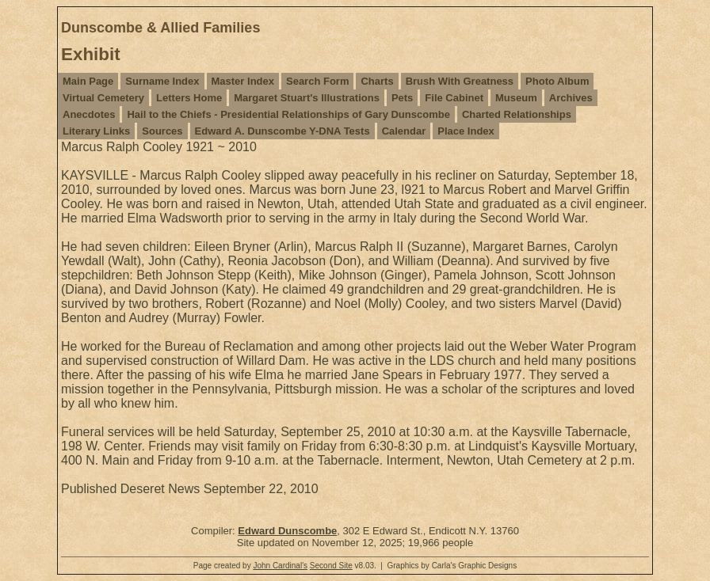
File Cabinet (454, 98)
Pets (402, 98)
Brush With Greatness (459, 81)
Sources (162, 131)
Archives (571, 98)
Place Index (465, 131)
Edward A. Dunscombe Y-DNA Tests (282, 131)
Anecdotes (89, 114)
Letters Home (189, 98)
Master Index (243, 81)
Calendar (404, 131)
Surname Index (162, 81)
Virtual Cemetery (103, 98)
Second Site (331, 565)
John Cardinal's (280, 565)
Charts (377, 81)
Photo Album (557, 81)
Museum (516, 98)
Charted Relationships (516, 114)
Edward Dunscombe (287, 531)
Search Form (317, 81)
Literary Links (96, 131)
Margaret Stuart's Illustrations (307, 98)
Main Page (88, 81)
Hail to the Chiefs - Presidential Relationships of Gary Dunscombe (288, 114)
